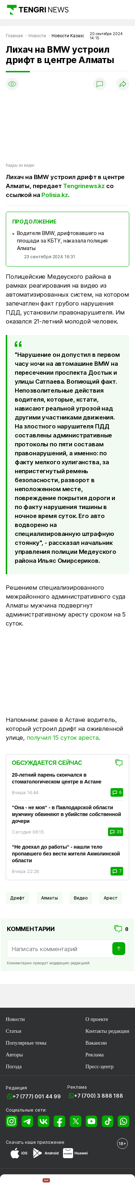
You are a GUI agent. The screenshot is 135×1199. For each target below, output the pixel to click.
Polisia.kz (54, 194)
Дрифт (17, 898)
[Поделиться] (122, 83)
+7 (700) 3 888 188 (98, 1096)
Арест (110, 898)
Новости (15, 1019)
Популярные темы (26, 1043)
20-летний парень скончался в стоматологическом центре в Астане (57, 778)
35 (115, 832)
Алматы (49, 898)
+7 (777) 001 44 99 (37, 1096)
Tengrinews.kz (84, 186)
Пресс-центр (99, 1066)
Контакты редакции (107, 1031)
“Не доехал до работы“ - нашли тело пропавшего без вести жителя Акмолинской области (66, 853)
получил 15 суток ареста (63, 737)
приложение (50, 1142)
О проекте (96, 1019)
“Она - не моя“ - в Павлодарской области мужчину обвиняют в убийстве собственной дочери (66, 814)
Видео (81, 898)
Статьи (13, 1031)
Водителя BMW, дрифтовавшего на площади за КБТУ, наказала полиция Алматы (62, 240)
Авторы (14, 1054)
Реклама (94, 1054)
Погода (14, 1066)
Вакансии (96, 1043)
